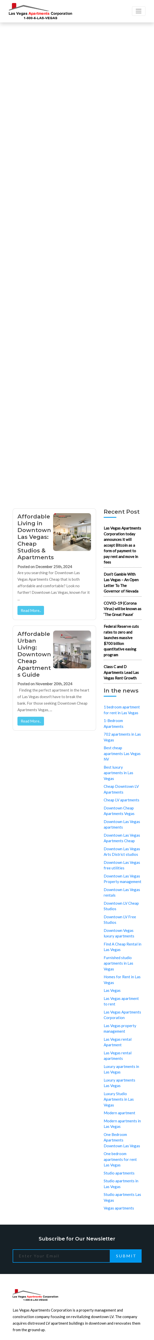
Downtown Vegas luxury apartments (119, 933)
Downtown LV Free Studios (120, 919)
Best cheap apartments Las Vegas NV (122, 753)
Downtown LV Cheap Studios (121, 906)
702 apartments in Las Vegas (122, 737)
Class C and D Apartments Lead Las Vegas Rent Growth (121, 672)
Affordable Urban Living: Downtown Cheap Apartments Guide (34, 654)
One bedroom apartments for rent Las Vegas (120, 1159)
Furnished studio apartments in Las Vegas (118, 963)
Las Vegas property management (120, 1028)
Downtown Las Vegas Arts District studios (122, 851)
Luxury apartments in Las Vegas (121, 1069)
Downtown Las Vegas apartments (122, 824)
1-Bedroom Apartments (113, 723)
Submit (126, 1255)
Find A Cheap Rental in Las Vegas (122, 947)
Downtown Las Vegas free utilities (122, 865)
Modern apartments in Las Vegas (122, 1124)
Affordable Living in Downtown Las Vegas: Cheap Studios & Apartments (35, 537)
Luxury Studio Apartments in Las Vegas (119, 1099)
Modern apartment (119, 1112)
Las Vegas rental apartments (117, 1056)
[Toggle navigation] (138, 11)
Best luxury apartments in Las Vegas (118, 773)
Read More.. (31, 610)
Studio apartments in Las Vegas (121, 1184)
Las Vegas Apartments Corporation (122, 1015)
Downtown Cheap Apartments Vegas (119, 811)
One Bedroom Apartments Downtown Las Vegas (122, 1140)
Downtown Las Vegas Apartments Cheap (122, 838)
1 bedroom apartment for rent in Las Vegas (122, 710)
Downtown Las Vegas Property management (122, 879)
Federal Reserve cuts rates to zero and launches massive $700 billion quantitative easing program (121, 640)
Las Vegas (112, 990)
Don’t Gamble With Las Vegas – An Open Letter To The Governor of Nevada (121, 583)
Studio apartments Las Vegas (122, 1197)
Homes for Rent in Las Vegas (122, 979)
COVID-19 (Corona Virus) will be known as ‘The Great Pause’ (122, 609)
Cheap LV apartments (121, 800)
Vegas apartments (119, 1208)
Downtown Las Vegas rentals (122, 892)
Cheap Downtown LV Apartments (121, 789)
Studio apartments (119, 1173)
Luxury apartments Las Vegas (119, 1083)
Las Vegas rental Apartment (117, 1042)
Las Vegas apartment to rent (121, 1001)
